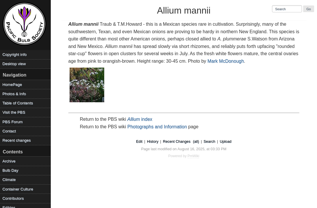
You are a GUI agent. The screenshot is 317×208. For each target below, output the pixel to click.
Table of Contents (17, 103)
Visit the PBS (13, 112)
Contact (9, 131)
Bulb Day (10, 170)
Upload (226, 141)
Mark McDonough (226, 61)
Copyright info (14, 54)
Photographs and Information (157, 126)
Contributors (13, 198)
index (139, 119)
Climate (9, 179)
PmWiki (193, 156)
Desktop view (14, 64)
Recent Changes (176, 141)
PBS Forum (12, 122)
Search (209, 141)
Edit (139, 141)
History (152, 141)
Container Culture (17, 189)
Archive (8, 161)
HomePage (12, 84)
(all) (196, 141)
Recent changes (16, 140)
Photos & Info (14, 94)
